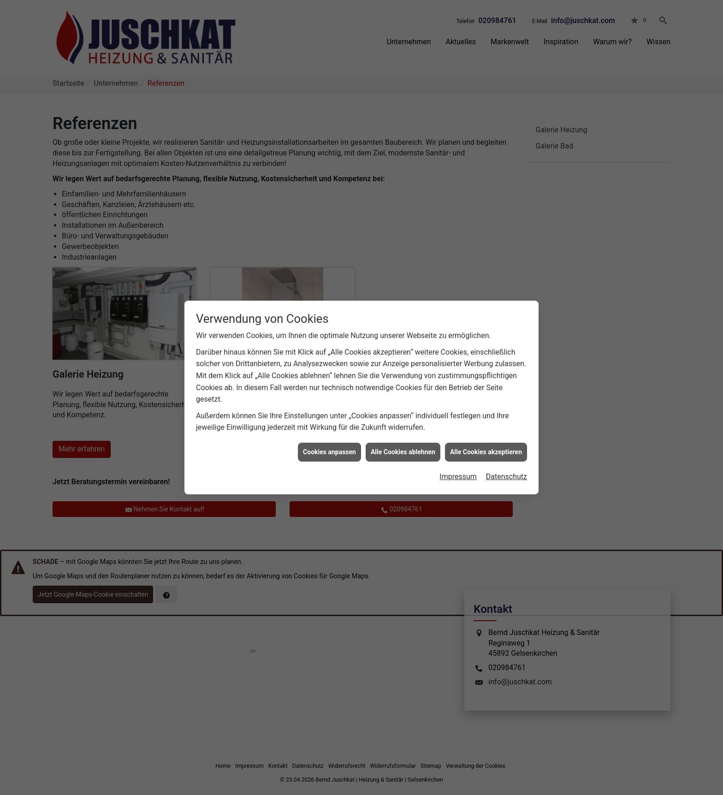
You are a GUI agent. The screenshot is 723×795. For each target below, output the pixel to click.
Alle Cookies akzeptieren (486, 439)
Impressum (458, 464)
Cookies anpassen (329, 439)
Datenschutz (506, 464)
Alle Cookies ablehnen (403, 439)
